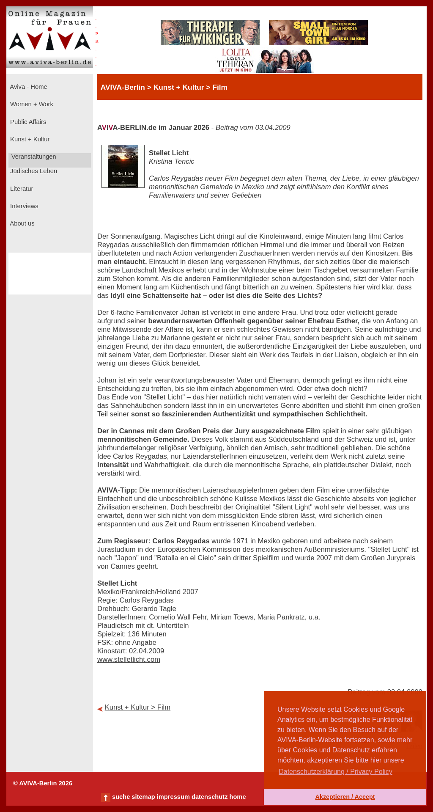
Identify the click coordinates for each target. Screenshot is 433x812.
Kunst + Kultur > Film (138, 707)
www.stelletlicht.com (128, 659)
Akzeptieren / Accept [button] (345, 796)
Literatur (20, 188)
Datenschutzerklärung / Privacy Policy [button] (335, 771)
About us (21, 223)
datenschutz (210, 796)
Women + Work (30, 104)
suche (121, 796)
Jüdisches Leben (32, 171)
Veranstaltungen (33, 156)
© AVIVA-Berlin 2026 (42, 783)
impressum (173, 796)
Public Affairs (27, 121)
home (237, 796)
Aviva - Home (27, 86)
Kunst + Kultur (28, 139)
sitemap (143, 796)
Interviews (23, 206)
